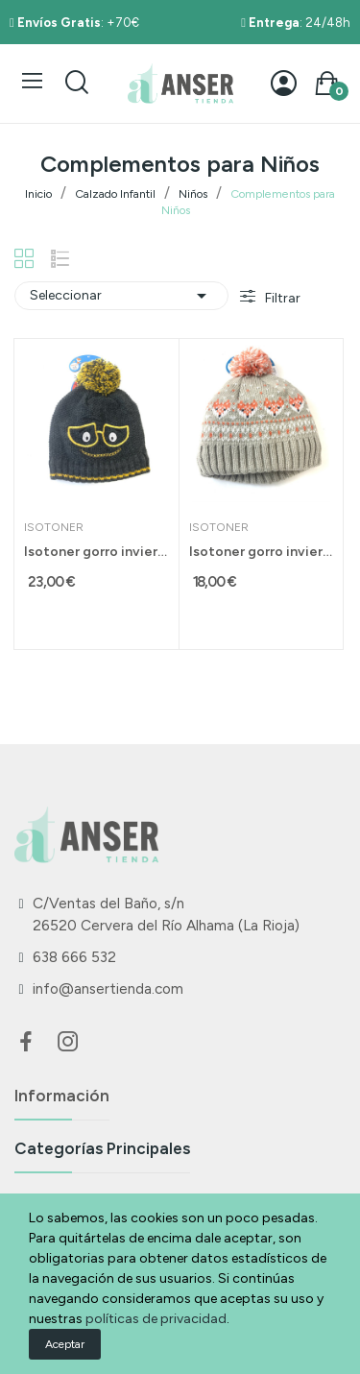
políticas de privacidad (156, 1319)
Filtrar (281, 298)
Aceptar (64, 1344)
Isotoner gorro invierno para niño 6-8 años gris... (96, 551)
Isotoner (54, 527)
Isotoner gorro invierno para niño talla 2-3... (261, 551)
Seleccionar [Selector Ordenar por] (121, 295)
